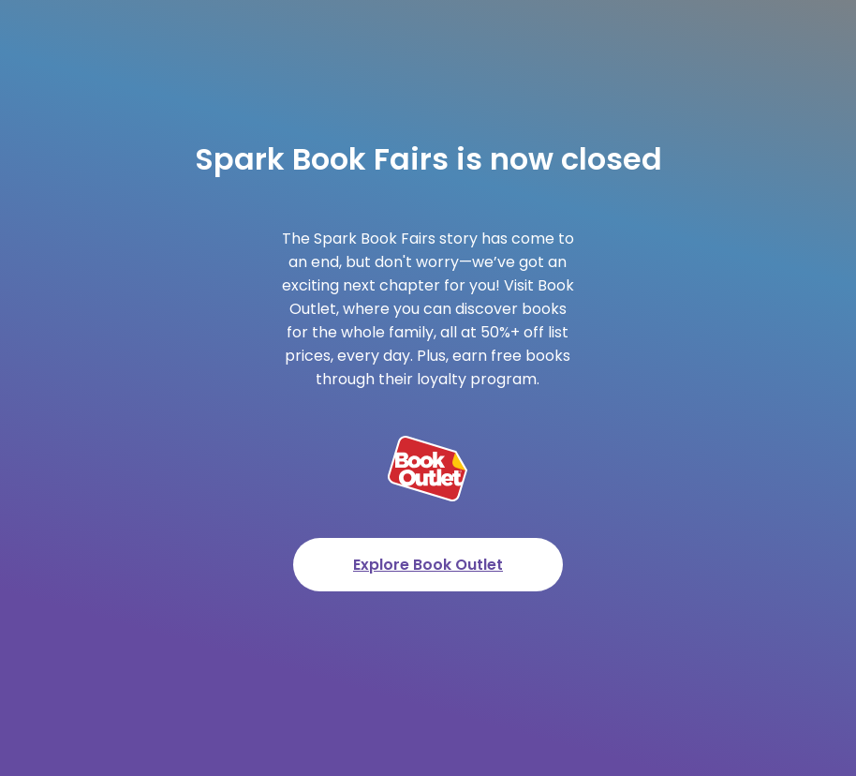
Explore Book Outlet (428, 564)
